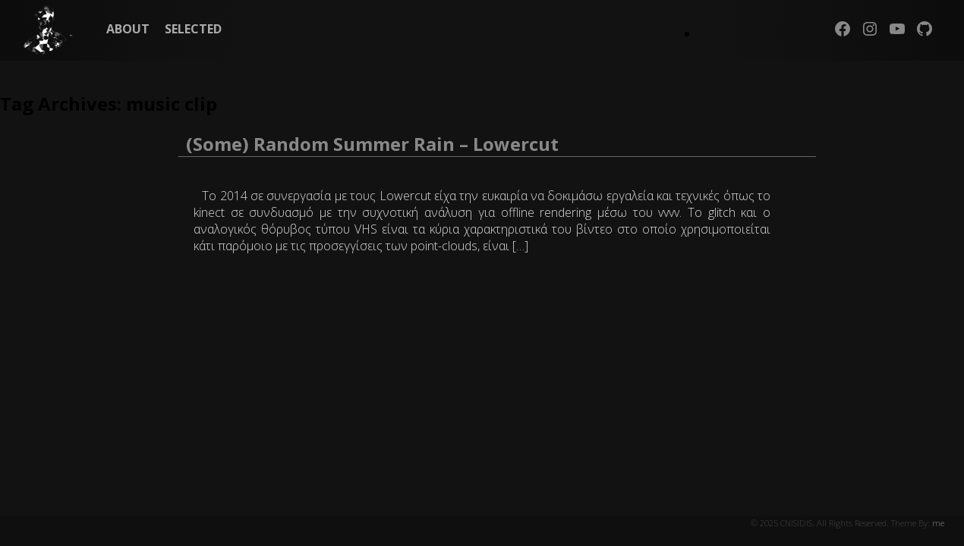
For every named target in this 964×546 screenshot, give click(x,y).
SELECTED (193, 28)
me (938, 523)
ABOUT (128, 28)
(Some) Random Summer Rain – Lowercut (372, 143)
